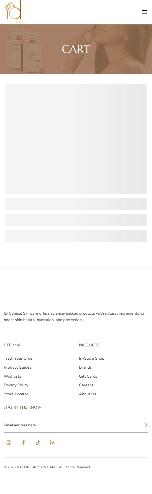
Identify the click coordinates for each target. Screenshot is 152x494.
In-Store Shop (91, 358)
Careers (86, 385)
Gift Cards (88, 376)
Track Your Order (19, 358)
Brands (85, 367)
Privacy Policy (16, 385)
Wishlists (12, 376)
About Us (87, 394)
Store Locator (16, 394)
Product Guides (18, 367)
